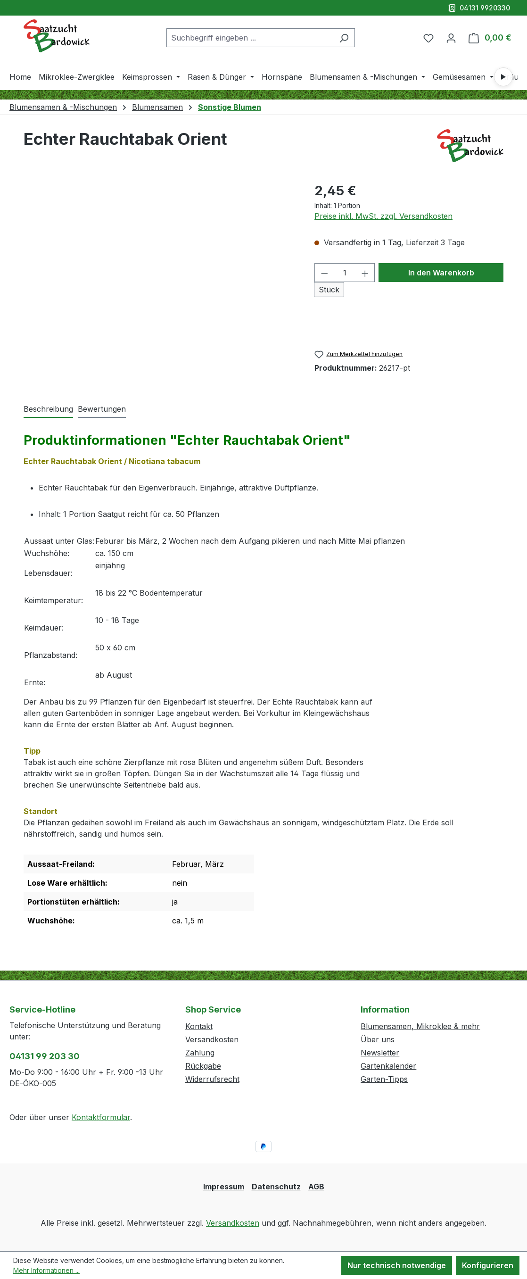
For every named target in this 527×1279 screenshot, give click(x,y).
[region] (159, 282)
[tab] (48, 409)
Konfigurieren (487, 1265)
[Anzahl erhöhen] (365, 272)
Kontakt (199, 1026)
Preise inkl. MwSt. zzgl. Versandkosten (383, 216)
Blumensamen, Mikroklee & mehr (420, 1026)
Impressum (223, 1186)
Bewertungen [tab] (102, 409)
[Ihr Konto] (451, 37)
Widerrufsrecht (212, 1079)
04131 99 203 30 (44, 1056)
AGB (316, 1186)
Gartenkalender (388, 1066)
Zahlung (199, 1052)
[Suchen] (344, 37)
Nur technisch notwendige (396, 1265)
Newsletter (380, 1052)
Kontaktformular (101, 1117)
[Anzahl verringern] (324, 272)
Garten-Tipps (384, 1079)
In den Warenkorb (441, 272)
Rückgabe (203, 1066)
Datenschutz (276, 1186)
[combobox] (249, 37)
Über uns (378, 1039)
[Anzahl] (345, 272)
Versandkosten (212, 1039)
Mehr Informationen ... (46, 1270)
